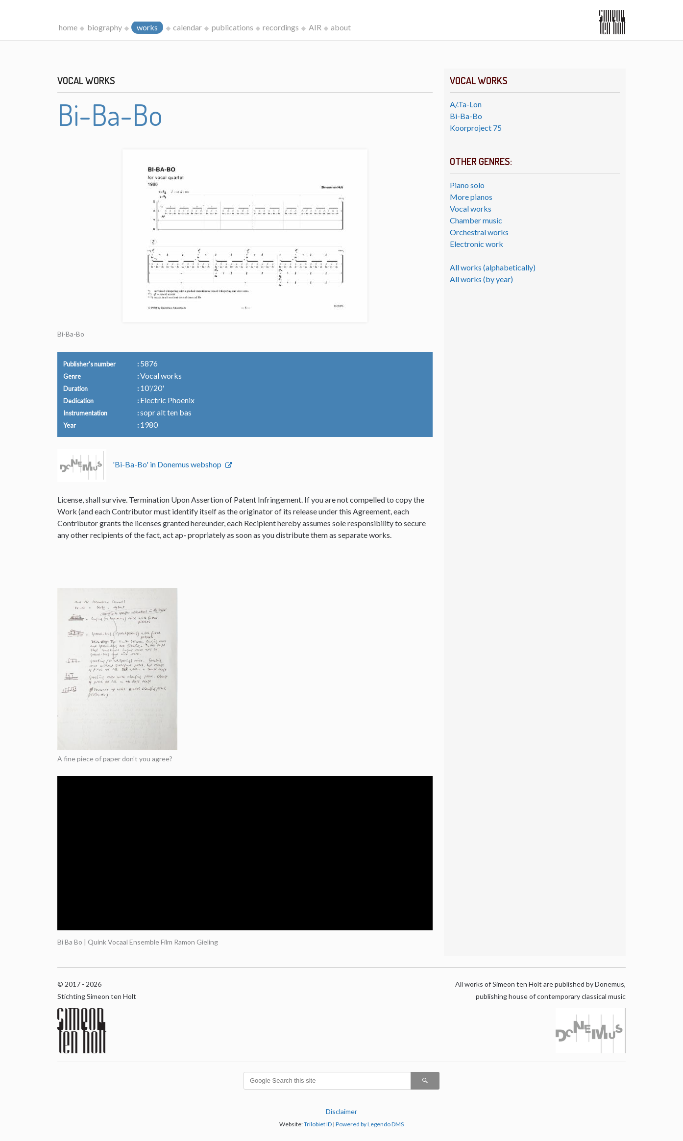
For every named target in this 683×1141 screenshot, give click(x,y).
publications (232, 27)
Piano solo (467, 185)
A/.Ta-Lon (466, 104)
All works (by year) (481, 279)
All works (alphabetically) (493, 267)
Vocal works (470, 208)
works (147, 27)
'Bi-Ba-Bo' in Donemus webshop (168, 464)
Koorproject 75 (476, 127)
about (341, 27)
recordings (281, 27)
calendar (187, 27)
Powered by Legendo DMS (370, 1124)
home (68, 27)
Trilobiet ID (318, 1124)
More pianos (471, 196)
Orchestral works (479, 232)
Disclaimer (341, 1111)
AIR (315, 27)
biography (104, 27)
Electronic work (476, 243)
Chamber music (476, 220)
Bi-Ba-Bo (466, 116)
